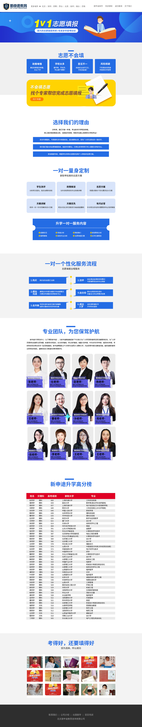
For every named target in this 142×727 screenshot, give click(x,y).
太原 (66, 6)
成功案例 (118, 6)
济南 (83, 6)
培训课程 (108, 6)
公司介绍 (65, 715)
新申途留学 (98, 6)
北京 (44, 6)
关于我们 (128, 6)
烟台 (78, 6)
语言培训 (89, 715)
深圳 (49, 6)
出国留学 (77, 715)
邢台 (61, 6)
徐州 (72, 6)
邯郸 (55, 6)
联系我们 (53, 715)
